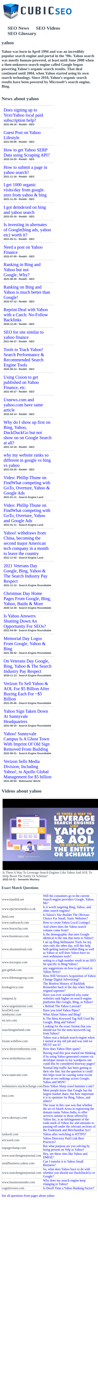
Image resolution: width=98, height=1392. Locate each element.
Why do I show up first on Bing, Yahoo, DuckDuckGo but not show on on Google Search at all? (27, 432)
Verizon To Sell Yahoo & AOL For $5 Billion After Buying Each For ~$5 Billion (26, 691)
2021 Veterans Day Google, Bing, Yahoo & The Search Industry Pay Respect (26, 573)
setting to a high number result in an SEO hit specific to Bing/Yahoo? (69, 962)
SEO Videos (48, 28)
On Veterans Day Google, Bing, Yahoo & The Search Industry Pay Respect (27, 666)
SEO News (18, 28)
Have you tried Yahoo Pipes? (61, 1010)
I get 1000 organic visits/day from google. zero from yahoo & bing (25, 189)
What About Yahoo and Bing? (62, 1014)
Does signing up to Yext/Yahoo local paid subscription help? (23, 115)
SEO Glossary (22, 33)
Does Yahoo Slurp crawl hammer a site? (68, 1086)
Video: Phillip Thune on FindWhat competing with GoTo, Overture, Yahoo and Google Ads (27, 513)
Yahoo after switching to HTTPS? (64, 1134)
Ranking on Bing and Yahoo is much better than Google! (27, 292)
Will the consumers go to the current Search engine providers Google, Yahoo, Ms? (68, 899)
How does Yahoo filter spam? (62, 1048)
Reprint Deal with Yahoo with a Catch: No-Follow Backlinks (26, 314)
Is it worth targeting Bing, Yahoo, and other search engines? (67, 908)
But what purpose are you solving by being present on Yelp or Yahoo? (66, 1147)
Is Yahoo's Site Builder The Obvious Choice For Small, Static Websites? (66, 916)
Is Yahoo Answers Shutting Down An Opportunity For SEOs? (25, 621)
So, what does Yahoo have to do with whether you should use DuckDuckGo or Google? (69, 1172)
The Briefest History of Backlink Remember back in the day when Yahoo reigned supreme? (68, 987)
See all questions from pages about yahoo (28, 1195)
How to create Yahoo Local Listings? (66, 922)
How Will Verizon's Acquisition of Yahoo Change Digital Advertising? (69, 977)
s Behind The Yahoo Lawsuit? (62, 1006)
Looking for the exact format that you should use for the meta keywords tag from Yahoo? (67, 1030)
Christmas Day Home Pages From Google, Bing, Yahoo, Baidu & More (27, 598)
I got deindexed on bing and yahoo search (25, 210)
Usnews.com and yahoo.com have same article (23, 404)
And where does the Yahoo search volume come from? (64, 928)
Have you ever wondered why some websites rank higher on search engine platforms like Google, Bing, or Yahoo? (68, 998)
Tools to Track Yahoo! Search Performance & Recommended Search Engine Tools (24, 357)
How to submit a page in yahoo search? (25, 170)
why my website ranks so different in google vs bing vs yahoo (27, 460)
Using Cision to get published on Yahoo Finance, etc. (21, 382)
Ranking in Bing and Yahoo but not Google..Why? (22, 269)
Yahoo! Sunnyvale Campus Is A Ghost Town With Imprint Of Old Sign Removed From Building (27, 741)
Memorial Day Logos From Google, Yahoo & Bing (25, 643)
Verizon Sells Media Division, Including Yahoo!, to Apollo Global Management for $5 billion (27, 769)
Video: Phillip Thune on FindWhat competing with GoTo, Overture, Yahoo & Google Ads (27, 485)
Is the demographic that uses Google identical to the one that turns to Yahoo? (68, 936)
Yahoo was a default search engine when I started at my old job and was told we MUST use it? (69, 1041)
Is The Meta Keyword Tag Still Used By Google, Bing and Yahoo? (68, 1020)
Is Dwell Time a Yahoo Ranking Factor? (68, 1188)
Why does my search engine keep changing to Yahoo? (64, 1182)
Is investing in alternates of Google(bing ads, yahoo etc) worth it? (27, 229)
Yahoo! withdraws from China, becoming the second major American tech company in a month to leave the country (26, 543)
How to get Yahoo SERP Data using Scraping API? (27, 152)
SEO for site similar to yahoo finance (24, 335)
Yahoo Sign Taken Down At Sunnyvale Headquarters (26, 716)
